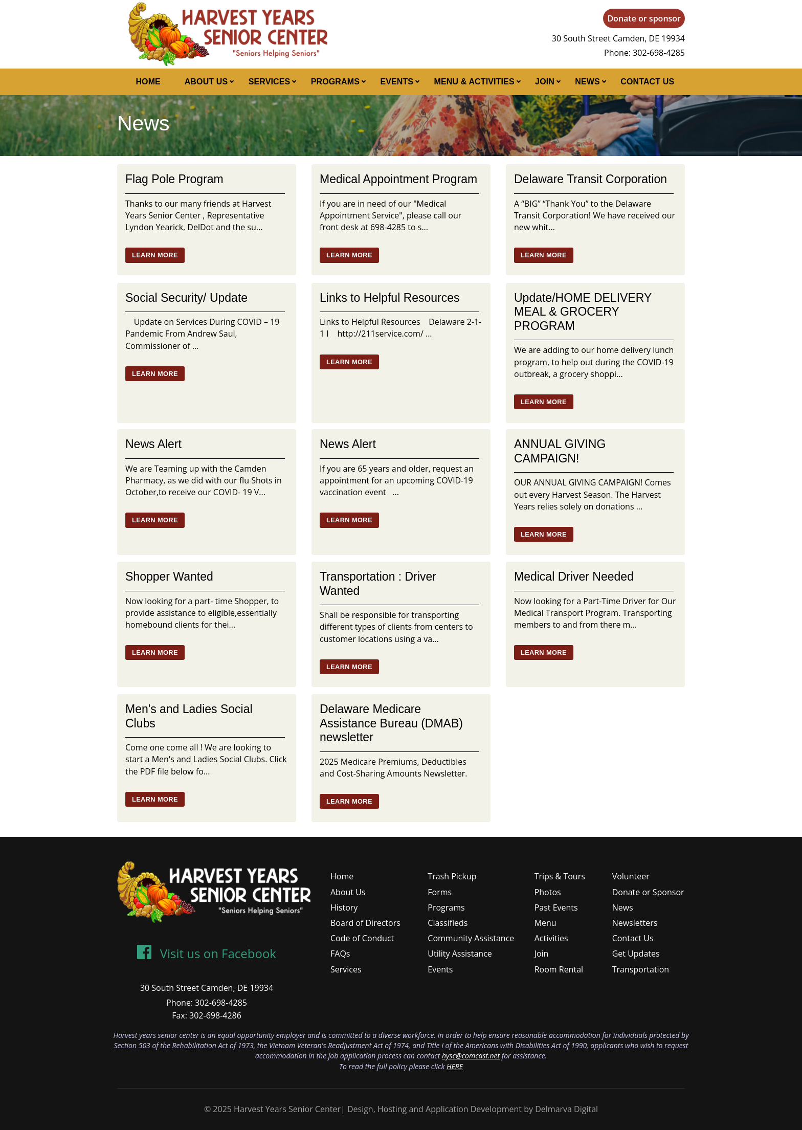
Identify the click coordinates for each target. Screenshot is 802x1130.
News (587, 81)
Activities (551, 938)
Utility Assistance (460, 953)
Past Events (556, 907)
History (344, 907)
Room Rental (558, 969)
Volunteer (631, 876)
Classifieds (447, 922)
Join (544, 81)
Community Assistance (471, 938)
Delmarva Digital (566, 1109)
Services (270, 81)
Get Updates (636, 953)
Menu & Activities (474, 81)
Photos (547, 892)
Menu (545, 922)
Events (396, 81)
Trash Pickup (452, 876)
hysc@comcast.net (471, 1055)
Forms (440, 892)
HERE (455, 1066)
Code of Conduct (362, 938)
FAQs (340, 953)
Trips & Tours (559, 876)
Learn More (155, 255)
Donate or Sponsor (648, 892)
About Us (206, 81)
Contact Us (647, 81)
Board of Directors (365, 922)
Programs (335, 81)
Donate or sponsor (644, 18)
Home (148, 81)
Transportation (640, 969)
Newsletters (635, 922)
